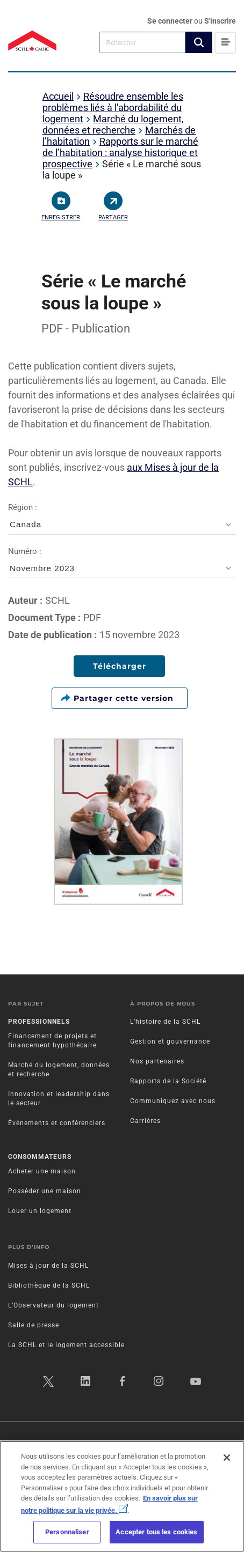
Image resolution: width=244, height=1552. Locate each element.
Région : (122, 519)
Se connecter (170, 21)
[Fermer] (227, 1457)
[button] (198, 42)
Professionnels (39, 1021)
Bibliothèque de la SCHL (49, 1285)
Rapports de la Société (168, 1081)
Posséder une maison (44, 1191)
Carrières (145, 1121)
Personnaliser (67, 1532)
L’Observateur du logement (53, 1305)
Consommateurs (39, 1157)
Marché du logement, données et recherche (113, 124)
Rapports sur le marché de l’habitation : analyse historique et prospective (120, 152)
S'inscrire (220, 21)
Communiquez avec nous (173, 1101)
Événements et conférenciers (56, 1123)
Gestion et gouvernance (170, 1041)
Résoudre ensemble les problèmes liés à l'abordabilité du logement (112, 107)
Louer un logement (39, 1211)
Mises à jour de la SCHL (48, 1265)
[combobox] (142, 42)
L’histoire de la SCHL (165, 1021)
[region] (122, 1496)
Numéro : (122, 563)
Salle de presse (33, 1325)
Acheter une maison (42, 1171)
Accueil (58, 96)
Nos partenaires (157, 1061)
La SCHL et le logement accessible (66, 1345)
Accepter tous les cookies (156, 1532)
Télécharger (119, 666)
